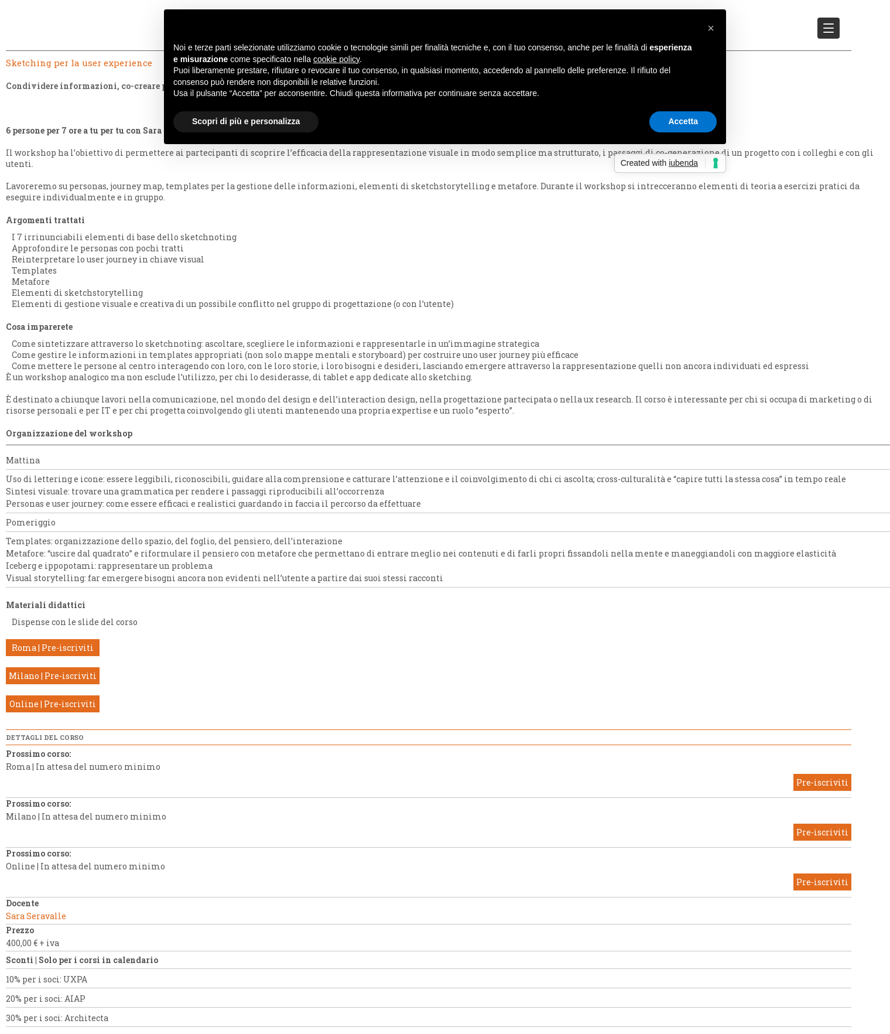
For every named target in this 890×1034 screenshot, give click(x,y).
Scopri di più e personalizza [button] (246, 121)
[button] (710, 28)
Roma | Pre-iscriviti (53, 647)
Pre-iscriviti (822, 782)
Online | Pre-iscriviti (52, 703)
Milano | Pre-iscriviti (53, 675)
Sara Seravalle (36, 916)
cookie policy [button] (336, 59)
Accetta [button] (683, 121)
